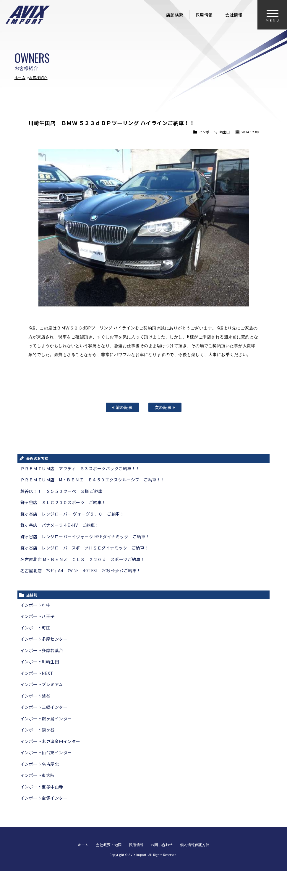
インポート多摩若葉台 (41, 650)
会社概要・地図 (109, 844)
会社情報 (233, 15)
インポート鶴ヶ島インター (46, 718)
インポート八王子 (37, 616)
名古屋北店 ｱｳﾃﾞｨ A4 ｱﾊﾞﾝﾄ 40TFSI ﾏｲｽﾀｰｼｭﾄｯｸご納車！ (80, 570)
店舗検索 (174, 15)
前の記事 (122, 407)
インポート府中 (35, 605)
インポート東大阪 (37, 775)
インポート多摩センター (44, 639)
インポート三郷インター (44, 707)
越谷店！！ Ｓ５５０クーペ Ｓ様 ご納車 (61, 491)
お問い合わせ (162, 844)
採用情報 (204, 15)
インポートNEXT (36, 673)
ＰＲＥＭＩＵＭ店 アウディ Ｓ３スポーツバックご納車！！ (80, 468)
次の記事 (165, 407)
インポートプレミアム (41, 684)
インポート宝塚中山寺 (41, 787)
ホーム (20, 77)
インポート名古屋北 (39, 764)
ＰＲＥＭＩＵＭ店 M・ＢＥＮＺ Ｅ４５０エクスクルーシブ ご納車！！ (92, 480)
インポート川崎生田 (214, 131)
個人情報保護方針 (195, 844)
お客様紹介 (38, 77)
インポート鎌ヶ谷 (37, 730)
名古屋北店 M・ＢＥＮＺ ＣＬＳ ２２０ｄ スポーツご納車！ (82, 559)
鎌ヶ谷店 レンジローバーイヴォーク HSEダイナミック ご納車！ (85, 536)
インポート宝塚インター (44, 798)
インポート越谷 (35, 696)
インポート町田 (35, 628)
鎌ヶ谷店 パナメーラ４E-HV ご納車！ (59, 525)
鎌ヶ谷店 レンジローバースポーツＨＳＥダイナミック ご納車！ (84, 548)
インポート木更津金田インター (50, 741)
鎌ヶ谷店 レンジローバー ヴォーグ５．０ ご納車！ (72, 514)
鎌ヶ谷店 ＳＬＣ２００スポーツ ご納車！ (63, 502)
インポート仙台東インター (46, 752)
